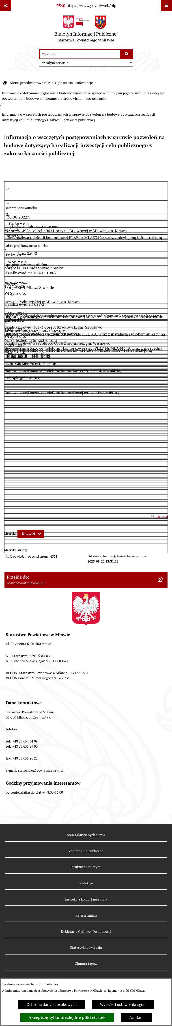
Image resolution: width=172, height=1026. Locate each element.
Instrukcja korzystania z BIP (86, 899)
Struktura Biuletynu (86, 867)
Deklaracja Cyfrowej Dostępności (86, 931)
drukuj (162, 516)
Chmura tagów (86, 963)
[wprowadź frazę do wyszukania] (80, 54)
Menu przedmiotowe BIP (30, 82)
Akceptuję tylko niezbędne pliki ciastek (67, 1017)
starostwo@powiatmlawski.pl (40, 770)
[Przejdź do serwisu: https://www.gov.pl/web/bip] (86, 5)
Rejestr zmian (86, 915)
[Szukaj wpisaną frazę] (127, 54)
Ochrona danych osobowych (51, 1004)
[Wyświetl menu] (166, 5)
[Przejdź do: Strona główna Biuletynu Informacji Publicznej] (4, 83)
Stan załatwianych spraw (86, 835)
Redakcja (86, 883)
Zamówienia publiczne (86, 851)
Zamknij (136, 1017)
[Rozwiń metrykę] (30, 534)
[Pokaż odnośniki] (5, 5)
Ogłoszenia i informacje (74, 82)
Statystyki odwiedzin (86, 947)
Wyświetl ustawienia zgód (123, 1004)
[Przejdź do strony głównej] (86, 29)
